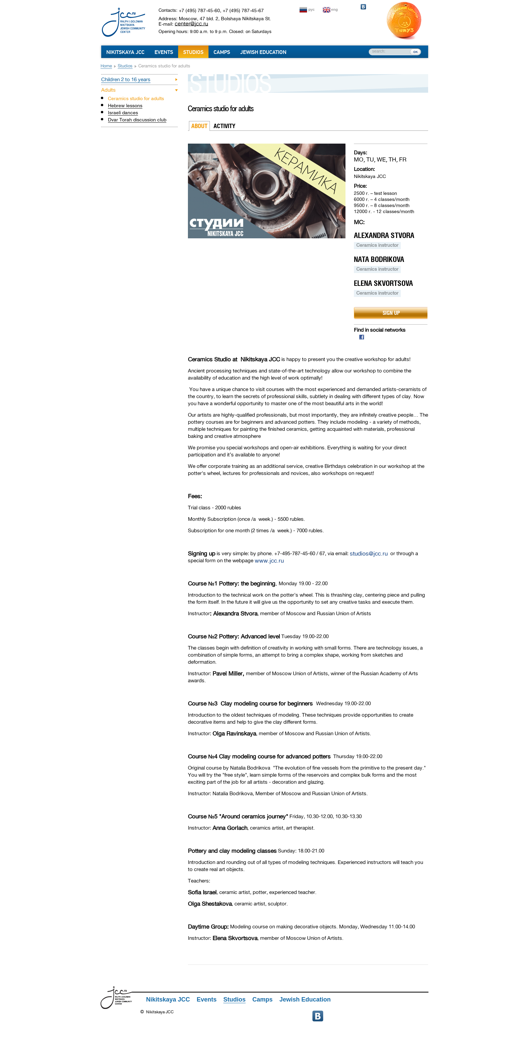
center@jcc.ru (191, 23)
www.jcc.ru (269, 561)
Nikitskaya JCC (125, 52)
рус (311, 9)
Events (164, 52)
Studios (193, 52)
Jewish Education (263, 52)
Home (106, 65)
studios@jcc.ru (369, 553)
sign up (391, 313)
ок (415, 51)
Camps (222, 52)
